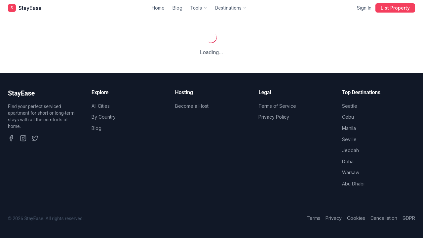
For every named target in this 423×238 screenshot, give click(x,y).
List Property (395, 8)
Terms (313, 218)
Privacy (334, 218)
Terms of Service (277, 106)
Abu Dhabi (353, 183)
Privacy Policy (273, 117)
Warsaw (350, 172)
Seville (349, 139)
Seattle (349, 106)
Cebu (348, 117)
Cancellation (383, 218)
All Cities (101, 106)
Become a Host (192, 106)
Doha (348, 161)
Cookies (356, 218)
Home (158, 8)
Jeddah (350, 150)
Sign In (364, 8)
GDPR (409, 218)
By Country (104, 117)
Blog (177, 8)
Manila (349, 128)
